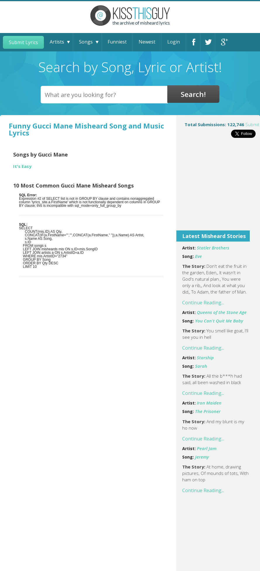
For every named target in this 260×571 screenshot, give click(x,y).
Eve (198, 256)
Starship (205, 357)
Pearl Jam (206, 448)
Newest (147, 42)
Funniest (117, 42)
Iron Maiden (209, 403)
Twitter (208, 42)
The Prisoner (208, 411)
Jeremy (202, 457)
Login (173, 42)
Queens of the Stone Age (222, 312)
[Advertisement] (218, 188)
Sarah (201, 366)
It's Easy (22, 166)
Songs (86, 42)
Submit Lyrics (23, 42)
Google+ (222, 42)
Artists (57, 42)
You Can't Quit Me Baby (219, 321)
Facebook (193, 42)
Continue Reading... (203, 302)
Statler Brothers (213, 248)
